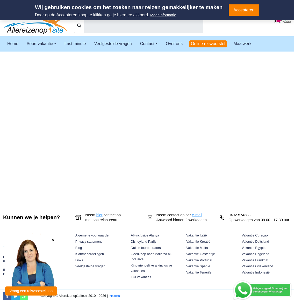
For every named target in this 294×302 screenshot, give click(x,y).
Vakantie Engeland (255, 254)
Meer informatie (163, 15)
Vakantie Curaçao (255, 235)
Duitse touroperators (146, 248)
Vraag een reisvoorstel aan (31, 291)
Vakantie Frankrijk (255, 260)
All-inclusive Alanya (145, 235)
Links (79, 260)
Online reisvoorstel (208, 43)
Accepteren (243, 10)
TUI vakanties (141, 277)
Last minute (75, 43)
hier (99, 215)
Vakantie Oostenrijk (200, 254)
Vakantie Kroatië (198, 241)
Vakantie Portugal (199, 260)
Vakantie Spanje (198, 266)
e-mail (197, 215)
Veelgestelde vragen (113, 43)
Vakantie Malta (197, 248)
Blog (78, 248)
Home (12, 43)
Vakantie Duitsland (255, 241)
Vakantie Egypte (254, 248)
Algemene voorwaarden (92, 235)
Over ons (174, 43)
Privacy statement (88, 241)
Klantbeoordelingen (89, 254)
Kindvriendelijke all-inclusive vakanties (151, 268)
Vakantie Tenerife (199, 272)
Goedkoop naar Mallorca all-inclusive (152, 256)
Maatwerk (242, 43)
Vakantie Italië (196, 235)
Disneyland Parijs (143, 241)
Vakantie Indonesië (256, 272)
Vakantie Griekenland (257, 266)
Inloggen (114, 295)
